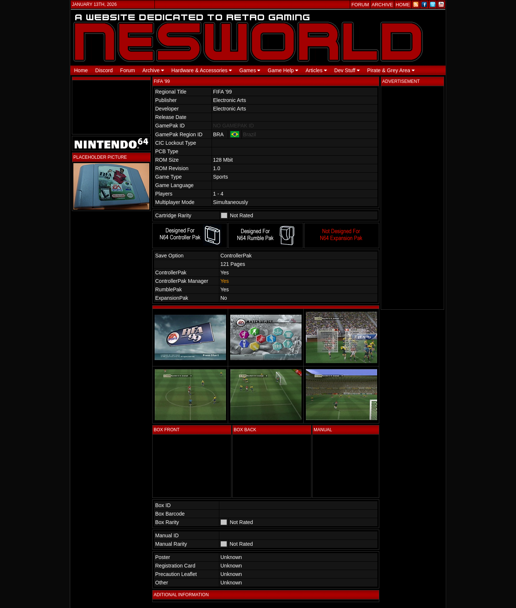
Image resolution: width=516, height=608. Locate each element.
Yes (224, 281)
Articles (316, 70)
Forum (127, 70)
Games (249, 70)
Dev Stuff (347, 70)
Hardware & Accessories (201, 70)
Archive (153, 70)
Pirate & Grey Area (391, 70)
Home (81, 70)
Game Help (283, 70)
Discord (103, 70)
